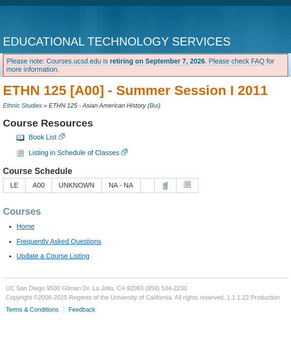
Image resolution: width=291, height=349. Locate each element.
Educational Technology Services (116, 41)
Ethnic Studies (22, 105)
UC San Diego (58, 21)
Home (25, 226)
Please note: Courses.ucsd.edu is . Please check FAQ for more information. (140, 65)
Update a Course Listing (52, 256)
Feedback (81, 309)
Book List (43, 137)
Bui (153, 105)
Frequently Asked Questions (58, 241)
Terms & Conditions (32, 309)
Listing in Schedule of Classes (74, 153)
